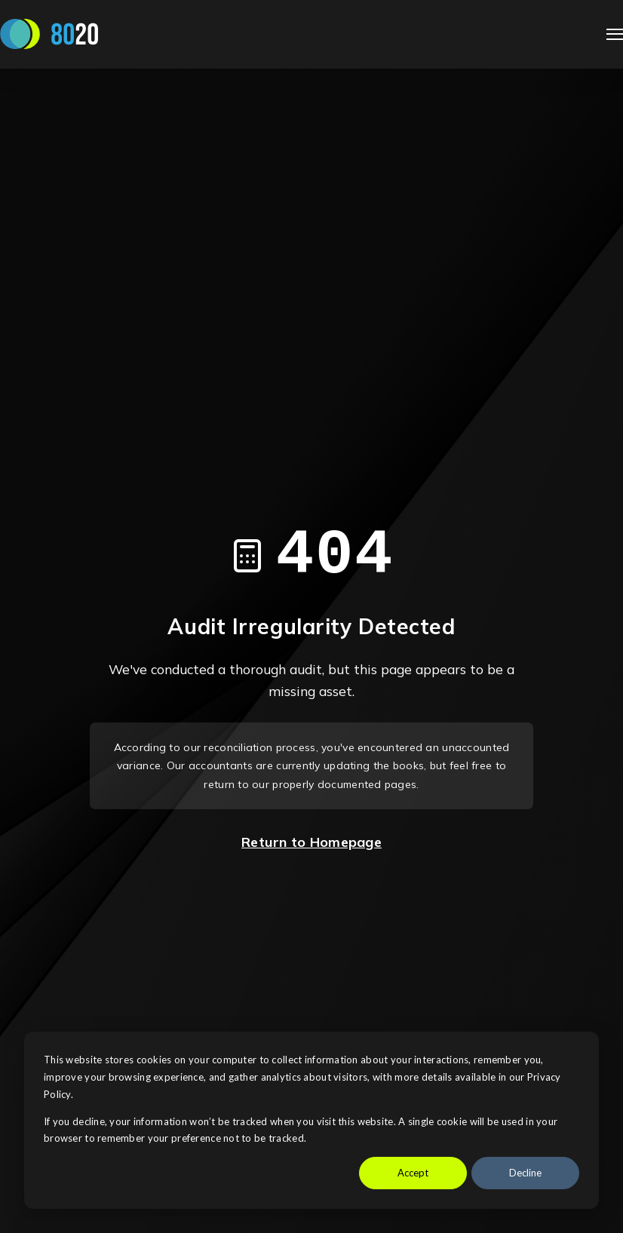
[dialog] (311, 1120)
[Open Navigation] (614, 34)
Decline (525, 1173)
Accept (412, 1173)
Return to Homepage (311, 842)
